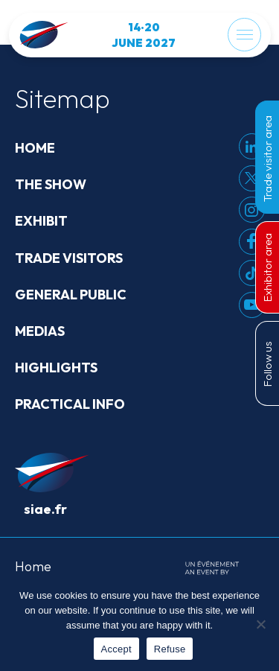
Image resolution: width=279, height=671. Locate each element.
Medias (40, 331)
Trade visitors (69, 258)
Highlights (56, 367)
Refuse (170, 649)
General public (70, 294)
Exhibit (41, 220)
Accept (116, 649)
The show (50, 184)
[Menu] (244, 34)
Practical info (70, 404)
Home (35, 147)
